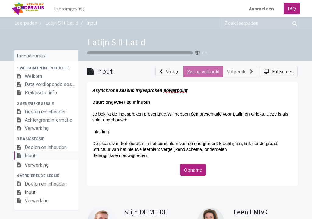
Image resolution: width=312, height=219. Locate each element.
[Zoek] (294, 23)
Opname (193, 170)
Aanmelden (259, 8)
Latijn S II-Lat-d (116, 42)
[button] (46, 68)
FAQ (289, 8)
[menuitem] (71, 8)
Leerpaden (25, 23)
